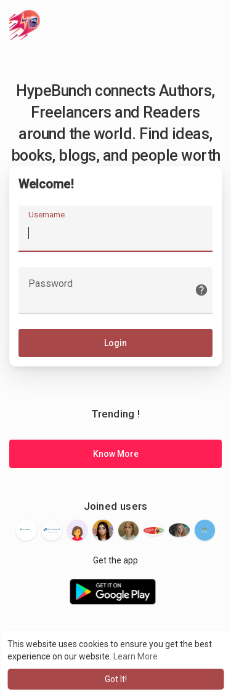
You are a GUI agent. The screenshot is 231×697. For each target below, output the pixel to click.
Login (115, 343)
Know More (116, 454)
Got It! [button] (116, 679)
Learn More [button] (135, 656)
